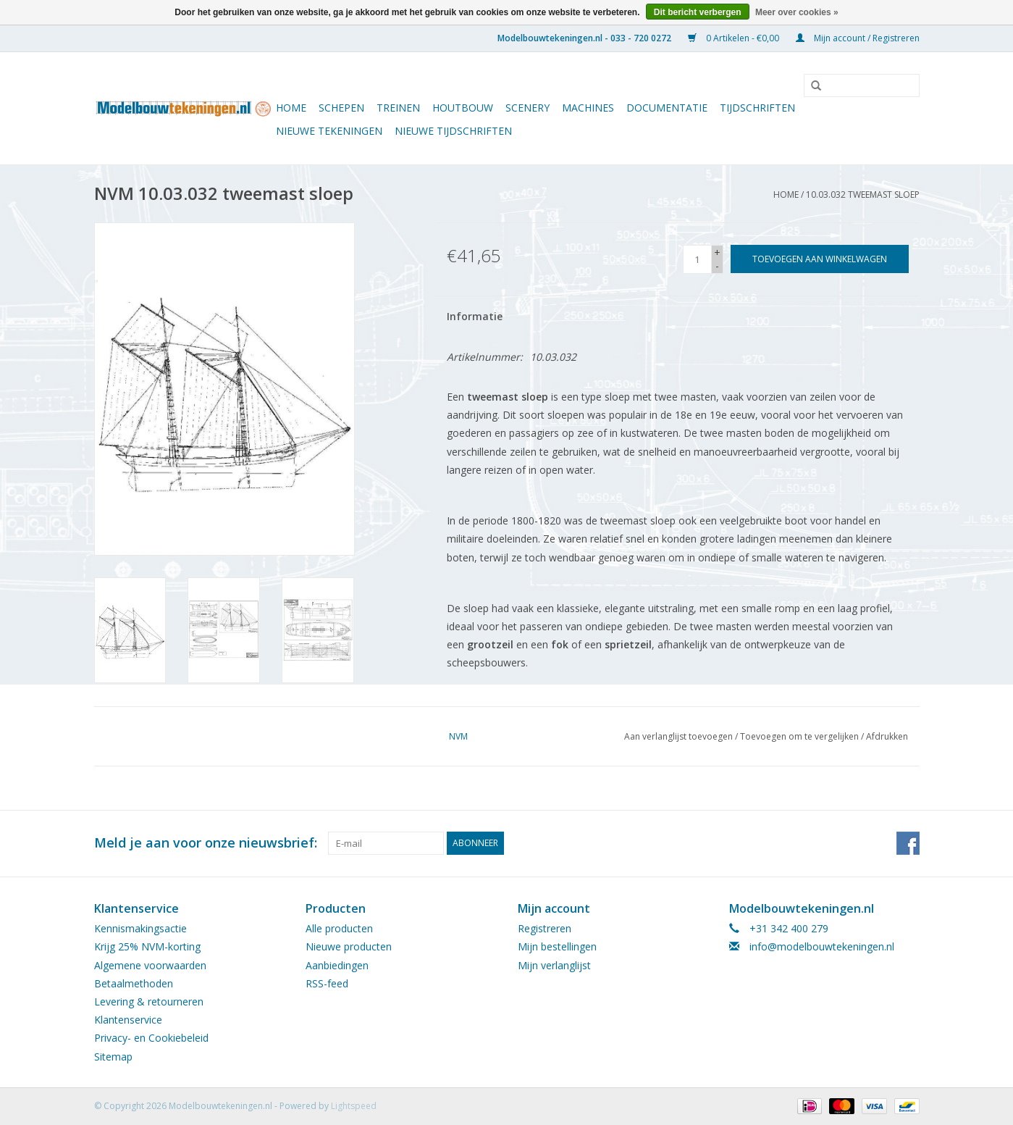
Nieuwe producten (349, 946)
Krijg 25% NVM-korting (147, 946)
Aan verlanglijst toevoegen (678, 736)
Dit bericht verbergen (697, 12)
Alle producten (339, 928)
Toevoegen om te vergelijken (800, 736)
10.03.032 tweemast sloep (863, 194)
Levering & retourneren (148, 1001)
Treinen (398, 107)
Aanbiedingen (337, 965)
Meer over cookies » (796, 12)
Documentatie (666, 107)
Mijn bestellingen (557, 946)
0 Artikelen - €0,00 (734, 38)
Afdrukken (887, 736)
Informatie (475, 316)
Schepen (341, 107)
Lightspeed (354, 1106)
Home (291, 107)
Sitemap (113, 1056)
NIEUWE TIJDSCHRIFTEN (453, 131)
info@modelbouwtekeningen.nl (821, 946)
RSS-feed (327, 983)
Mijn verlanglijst (554, 965)
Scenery (527, 107)
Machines (588, 107)
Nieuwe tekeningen (329, 131)
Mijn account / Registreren (858, 38)
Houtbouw (462, 107)
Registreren (544, 928)
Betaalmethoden (133, 983)
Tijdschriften (757, 107)
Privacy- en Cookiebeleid (151, 1038)
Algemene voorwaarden (150, 965)
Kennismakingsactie (140, 928)
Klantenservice (128, 1019)
